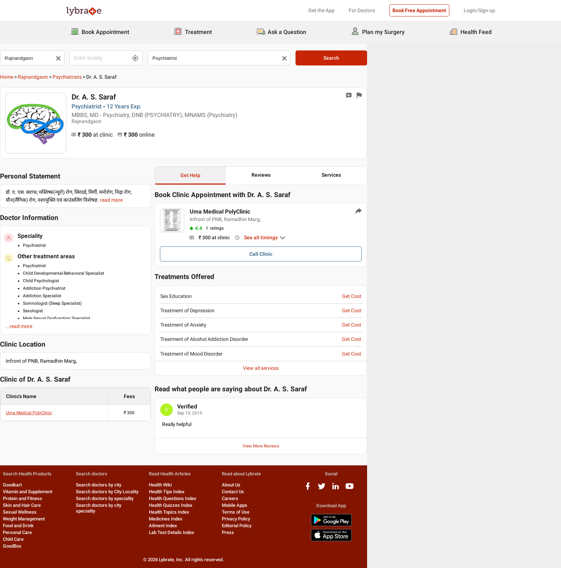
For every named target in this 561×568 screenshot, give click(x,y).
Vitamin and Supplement (90, 491)
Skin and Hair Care (85, 505)
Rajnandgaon (99, 77)
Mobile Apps (337, 505)
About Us (333, 485)
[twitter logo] (446, 488)
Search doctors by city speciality (185, 505)
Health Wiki (249, 485)
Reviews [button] (370, 175)
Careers (332, 498)
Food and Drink (81, 525)
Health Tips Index (256, 491)
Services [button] (453, 175)
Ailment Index (252, 525)
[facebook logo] (432, 488)
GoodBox (75, 546)
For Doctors (362, 10)
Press (330, 532)
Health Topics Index (258, 512)
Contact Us (335, 491)
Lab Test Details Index (261, 532)
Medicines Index (255, 519)
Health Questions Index (262, 498)
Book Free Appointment (419, 10)
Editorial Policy (339, 525)
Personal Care (80, 532)
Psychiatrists (132, 77)
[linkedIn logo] (460, 488)
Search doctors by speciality (181, 498)
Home (72, 77)
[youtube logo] (474, 488)
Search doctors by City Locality (183, 491)
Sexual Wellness (82, 512)
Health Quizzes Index (260, 505)
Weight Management (87, 519)
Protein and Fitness (85, 498)
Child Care (76, 539)
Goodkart (75, 485)
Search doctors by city (174, 485)
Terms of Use (338, 512)
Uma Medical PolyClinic (95, 412)
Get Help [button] (288, 175)
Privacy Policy (338, 519)
